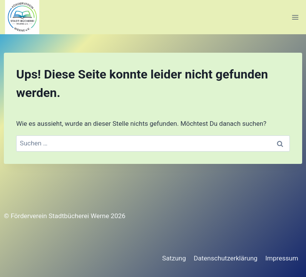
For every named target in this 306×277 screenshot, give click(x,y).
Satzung (174, 258)
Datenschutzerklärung (225, 258)
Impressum (281, 258)
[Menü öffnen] (295, 17)
